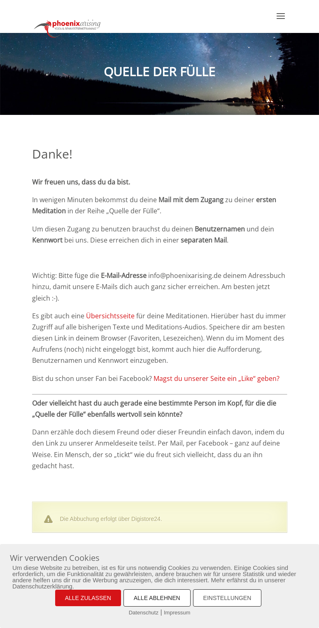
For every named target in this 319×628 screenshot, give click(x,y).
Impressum (177, 612)
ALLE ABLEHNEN (157, 598)
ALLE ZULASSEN (88, 598)
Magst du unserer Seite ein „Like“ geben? (216, 378)
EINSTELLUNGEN (227, 598)
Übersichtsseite (110, 315)
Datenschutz (143, 612)
